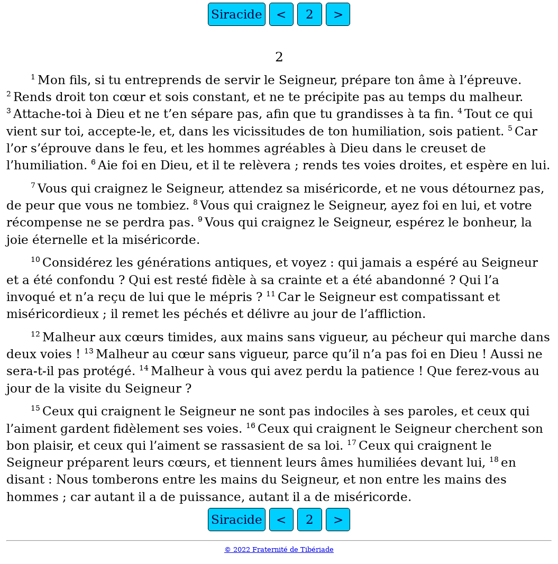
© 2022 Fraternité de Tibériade (279, 549)
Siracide (236, 14)
